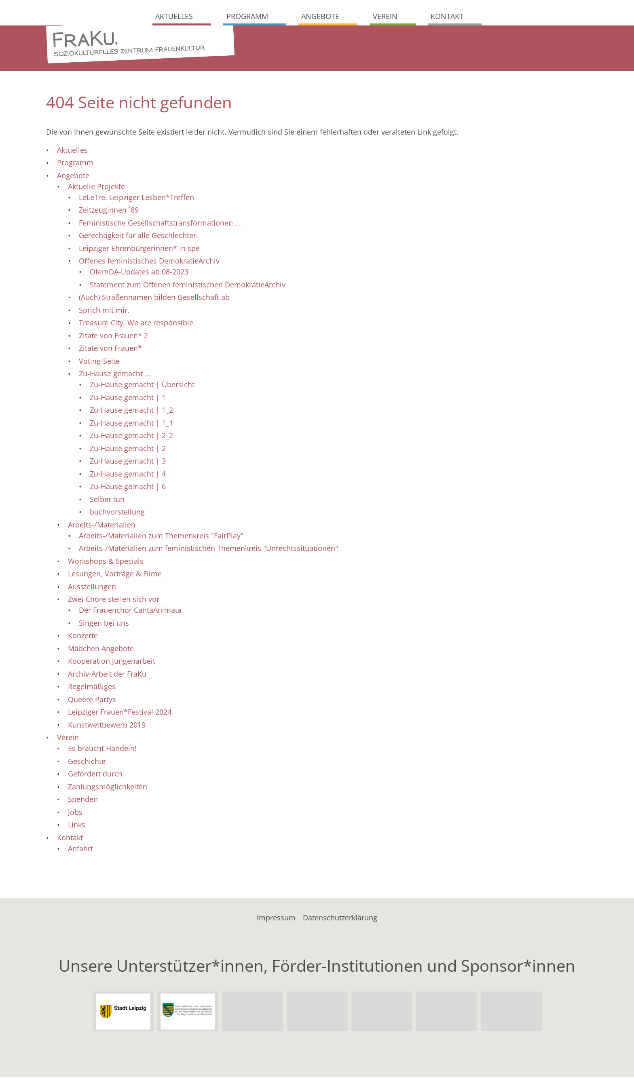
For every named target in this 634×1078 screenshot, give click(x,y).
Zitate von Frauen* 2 (113, 337)
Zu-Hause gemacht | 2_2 (131, 437)
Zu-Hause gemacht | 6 (128, 488)
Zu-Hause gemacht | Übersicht (142, 386)
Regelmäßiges (92, 688)
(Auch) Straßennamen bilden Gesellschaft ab (154, 299)
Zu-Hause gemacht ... (115, 375)
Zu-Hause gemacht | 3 (128, 462)
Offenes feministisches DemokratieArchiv (149, 262)
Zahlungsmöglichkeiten (107, 788)
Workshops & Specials (106, 562)
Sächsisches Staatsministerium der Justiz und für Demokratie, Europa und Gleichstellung (317, 1013)
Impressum (276, 919)
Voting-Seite (99, 362)
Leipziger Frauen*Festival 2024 (119, 713)
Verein (385, 16)
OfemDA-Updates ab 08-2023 (139, 273)
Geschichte (87, 762)
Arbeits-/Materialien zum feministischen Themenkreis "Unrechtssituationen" (208, 550)
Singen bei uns (104, 624)
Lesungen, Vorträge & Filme (115, 575)
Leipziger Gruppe (381, 1013)
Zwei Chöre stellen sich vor (113, 600)
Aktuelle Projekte (96, 187)
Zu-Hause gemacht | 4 (128, 475)
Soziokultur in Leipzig (511, 1013)
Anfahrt (80, 849)
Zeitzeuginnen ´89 (109, 211)
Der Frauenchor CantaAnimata (130, 611)
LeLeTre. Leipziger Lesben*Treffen (136, 198)
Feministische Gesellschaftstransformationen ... (160, 224)
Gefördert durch (95, 775)
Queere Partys (92, 700)
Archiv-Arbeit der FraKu (107, 675)
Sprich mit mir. (104, 311)
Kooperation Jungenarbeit (111, 662)
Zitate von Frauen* (110, 349)
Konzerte (83, 637)
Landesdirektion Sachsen (252, 1013)
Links (76, 826)
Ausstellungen (92, 588)
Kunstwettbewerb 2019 (107, 726)
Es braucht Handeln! (102, 750)
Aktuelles (174, 16)
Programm (247, 16)
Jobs (75, 813)
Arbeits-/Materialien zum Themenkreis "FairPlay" (161, 537)
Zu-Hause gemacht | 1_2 (131, 411)
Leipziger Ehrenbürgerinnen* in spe (139, 249)
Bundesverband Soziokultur (446, 1013)
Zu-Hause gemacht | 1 (128, 398)
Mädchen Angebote (101, 649)
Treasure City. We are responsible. (137, 324)
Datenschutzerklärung (340, 919)
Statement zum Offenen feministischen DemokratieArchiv (187, 286)
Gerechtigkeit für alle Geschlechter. (138, 237)
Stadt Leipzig (123, 1013)
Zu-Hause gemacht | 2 (128, 449)
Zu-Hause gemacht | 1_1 (131, 424)
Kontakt (447, 16)
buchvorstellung (117, 513)
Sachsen (187, 1013)
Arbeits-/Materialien (101, 526)
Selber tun (107, 500)
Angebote (320, 16)
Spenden (83, 801)
